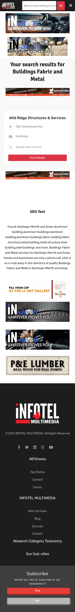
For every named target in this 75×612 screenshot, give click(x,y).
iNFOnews (37, 459)
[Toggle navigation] (73, 5)
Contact (37, 479)
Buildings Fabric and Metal (28, 147)
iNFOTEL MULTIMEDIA (29, 433)
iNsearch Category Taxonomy (37, 541)
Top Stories (37, 472)
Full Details (37, 158)
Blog (37, 518)
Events (37, 487)
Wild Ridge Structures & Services (37, 118)
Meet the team (37, 511)
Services (37, 526)
